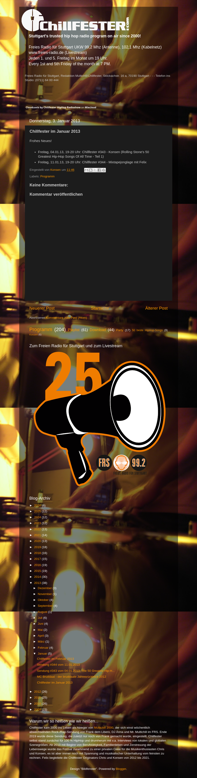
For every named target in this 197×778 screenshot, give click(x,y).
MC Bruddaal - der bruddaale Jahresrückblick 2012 (71, 676)
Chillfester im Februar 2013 (55, 658)
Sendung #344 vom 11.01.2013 (58, 664)
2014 (38, 576)
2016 (38, 565)
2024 (38, 517)
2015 (38, 571)
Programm (47, 176)
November (45, 594)
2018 (38, 553)
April (41, 635)
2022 (38, 529)
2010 (38, 703)
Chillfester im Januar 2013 (55, 682)
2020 (38, 541)
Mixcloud (90, 107)
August (43, 612)
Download (98, 330)
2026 (38, 505)
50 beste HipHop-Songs (147, 330)
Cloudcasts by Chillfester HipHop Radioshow (53, 107)
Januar (43, 653)
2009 (38, 709)
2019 (38, 547)
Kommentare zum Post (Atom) (66, 317)
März (42, 641)
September (46, 605)
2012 (38, 691)
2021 (38, 535)
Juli (40, 617)
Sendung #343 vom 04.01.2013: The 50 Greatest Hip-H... (76, 670)
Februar (43, 647)
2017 (38, 559)
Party (119, 330)
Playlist (74, 330)
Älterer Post (156, 308)
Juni (41, 623)
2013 (38, 583)
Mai (41, 629)
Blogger (121, 769)
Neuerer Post (42, 308)
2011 (38, 697)
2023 (38, 523)
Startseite (100, 308)
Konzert (33, 334)
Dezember (45, 588)
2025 (38, 511)
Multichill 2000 (104, 727)
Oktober (44, 600)
